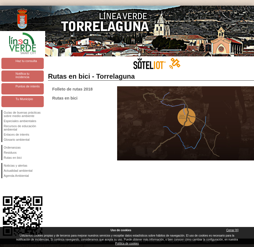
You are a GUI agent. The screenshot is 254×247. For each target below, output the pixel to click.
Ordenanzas (12, 147)
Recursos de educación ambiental (20, 127)
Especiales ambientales (20, 121)
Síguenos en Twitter (14, 187)
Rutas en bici (13, 157)
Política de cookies (127, 243)
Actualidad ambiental (18, 170)
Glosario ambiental (17, 139)
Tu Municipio (24, 99)
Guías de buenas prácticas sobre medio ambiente (22, 114)
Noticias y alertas (15, 165)
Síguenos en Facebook (4, 187)
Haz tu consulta (26, 61)
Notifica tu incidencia (22, 75)
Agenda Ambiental (16, 175)
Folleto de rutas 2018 (72, 89)
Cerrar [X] (232, 230)
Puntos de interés (28, 86)
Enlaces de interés (16, 134)
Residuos (10, 152)
